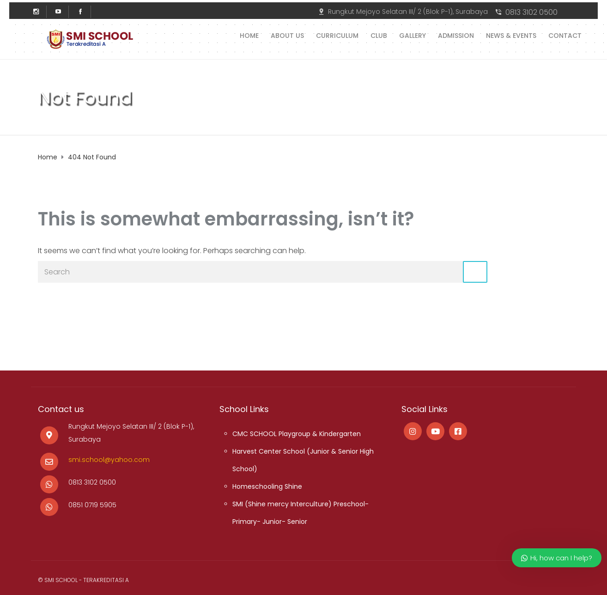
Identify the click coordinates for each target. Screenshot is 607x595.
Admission (456, 35)
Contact (565, 35)
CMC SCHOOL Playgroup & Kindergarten (296, 433)
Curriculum (337, 35)
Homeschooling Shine (267, 486)
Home (249, 35)
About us (287, 35)
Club (378, 35)
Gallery (412, 35)
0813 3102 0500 (531, 12)
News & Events (511, 35)
